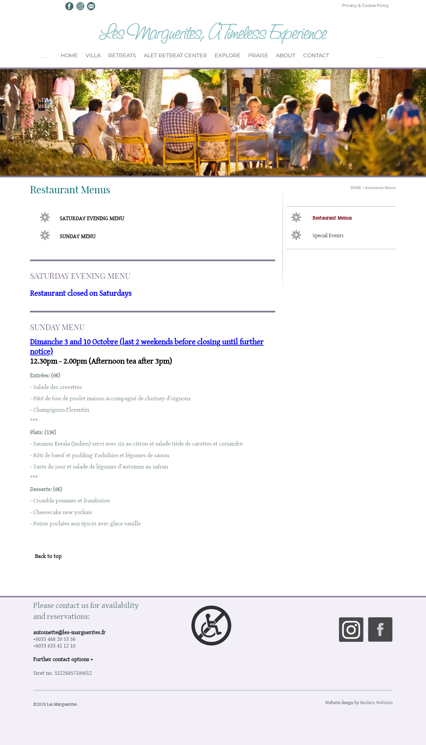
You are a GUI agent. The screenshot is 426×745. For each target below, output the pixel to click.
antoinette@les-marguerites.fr (69, 632)
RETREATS (131, 57)
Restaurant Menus (380, 187)
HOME (68, 57)
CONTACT (340, 57)
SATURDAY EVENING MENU (92, 218)
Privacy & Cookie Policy (365, 6)
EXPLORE (239, 57)
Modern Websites (376, 702)
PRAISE (273, 57)
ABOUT (306, 57)
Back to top (48, 556)
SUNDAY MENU (78, 236)
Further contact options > (63, 659)
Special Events (328, 235)
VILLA (97, 57)
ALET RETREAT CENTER (185, 57)
